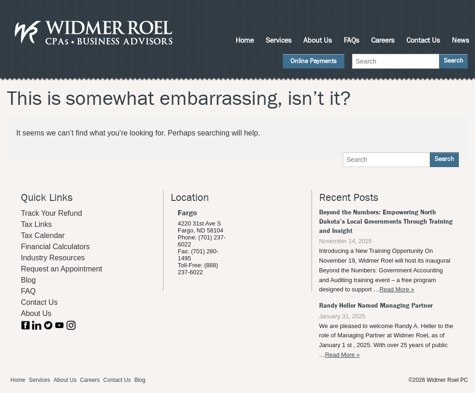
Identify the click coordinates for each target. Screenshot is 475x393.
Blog (28, 280)
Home (245, 40)
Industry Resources (53, 258)
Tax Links (36, 224)
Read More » (396, 289)
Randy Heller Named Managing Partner (376, 305)
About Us (317, 40)
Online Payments (313, 61)
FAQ (28, 291)
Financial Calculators (55, 247)
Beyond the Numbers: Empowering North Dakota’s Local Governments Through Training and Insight (386, 221)
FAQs (351, 40)
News (460, 40)
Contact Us (423, 40)
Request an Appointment (61, 269)
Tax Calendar (42, 235)
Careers (382, 40)
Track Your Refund (51, 213)
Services (278, 40)
